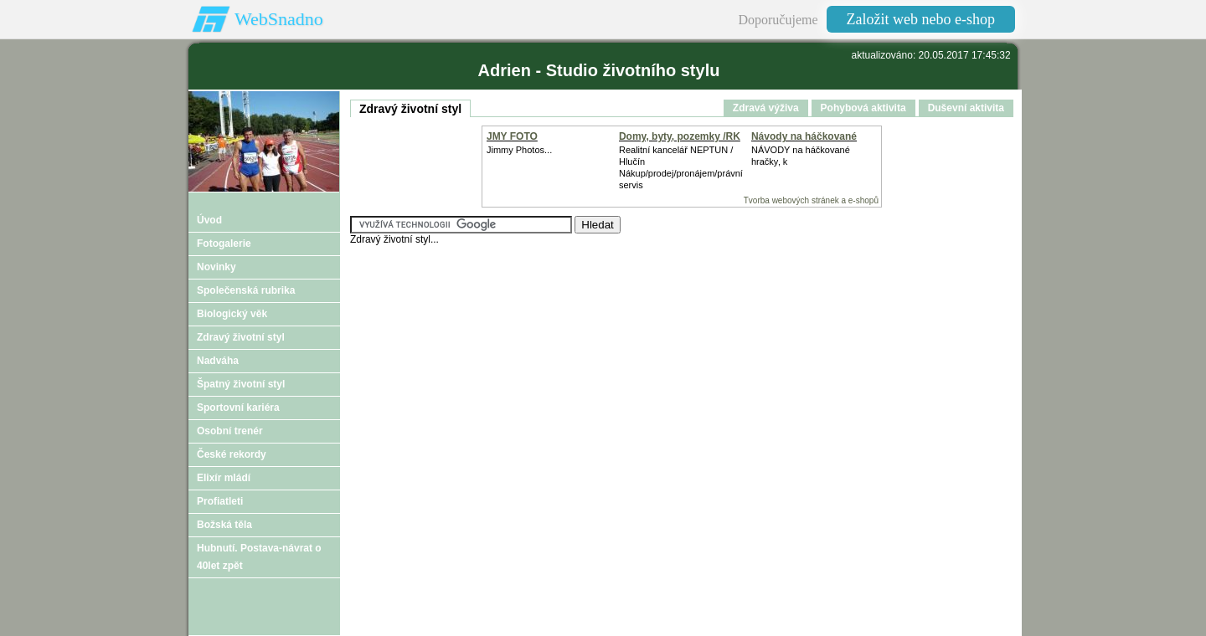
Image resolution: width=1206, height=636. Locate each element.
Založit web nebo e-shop (921, 19)
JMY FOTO (512, 136)
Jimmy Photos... (519, 150)
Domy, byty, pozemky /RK (679, 136)
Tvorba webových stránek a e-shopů (811, 200)
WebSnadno (278, 18)
